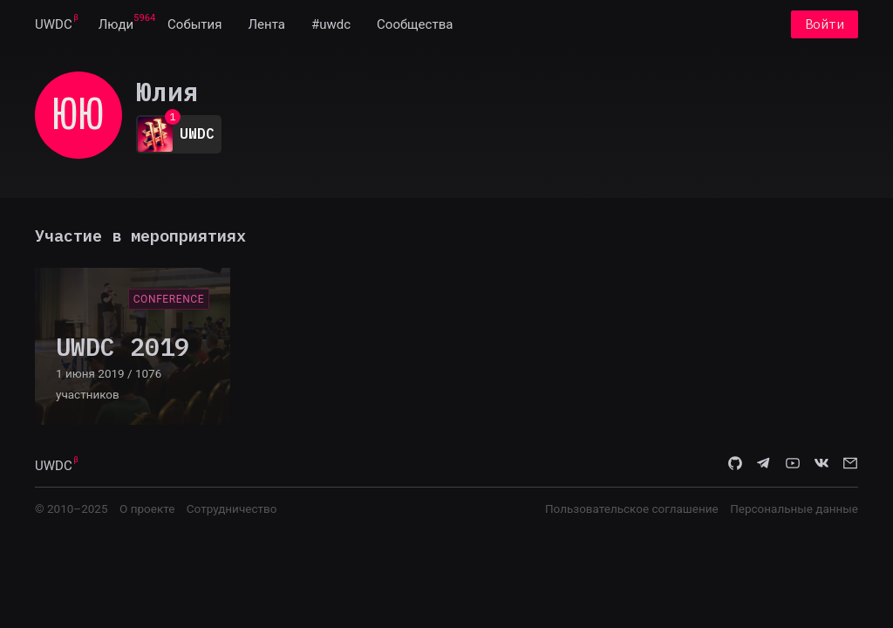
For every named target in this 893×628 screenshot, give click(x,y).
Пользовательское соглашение (632, 508)
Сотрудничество (232, 508)
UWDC (53, 24)
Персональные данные (794, 508)
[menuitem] (53, 24)
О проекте (146, 508)
